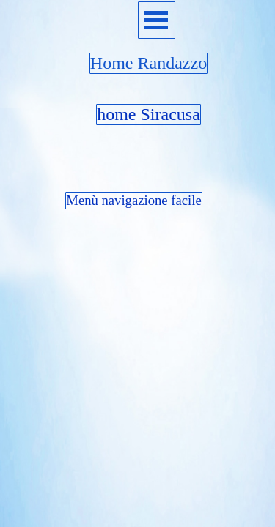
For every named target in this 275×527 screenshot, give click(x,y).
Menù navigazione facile (133, 200)
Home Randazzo (148, 62)
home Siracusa (148, 114)
